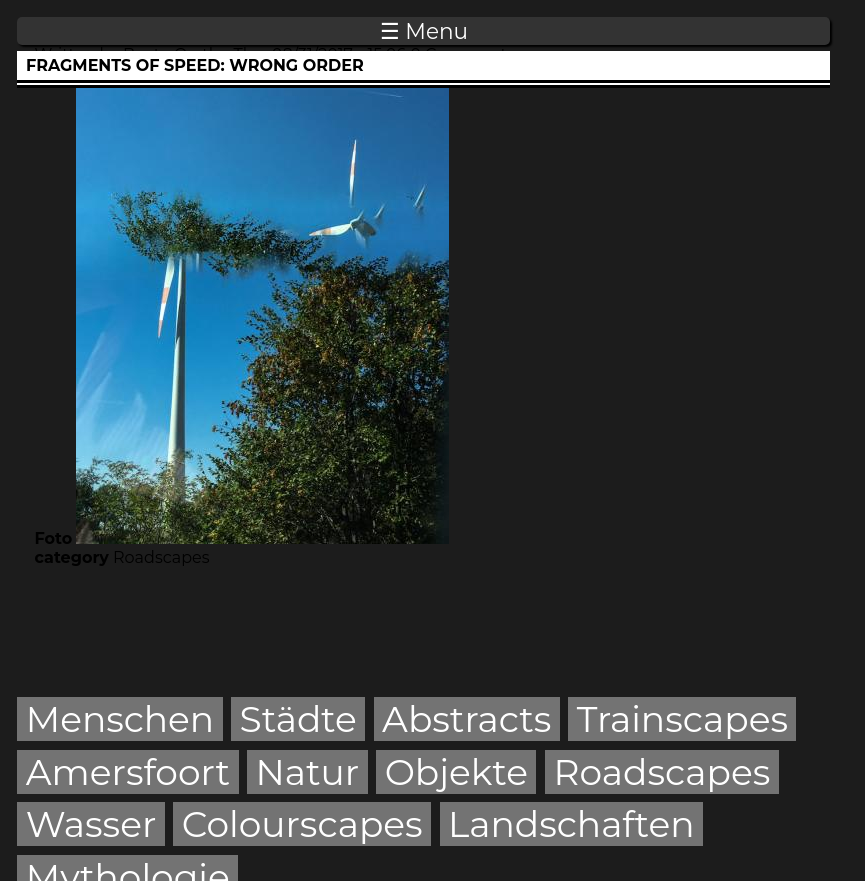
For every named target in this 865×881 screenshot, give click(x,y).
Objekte (456, 772)
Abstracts (466, 719)
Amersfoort (128, 772)
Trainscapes (682, 719)
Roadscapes (661, 772)
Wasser (91, 824)
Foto (54, 538)
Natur (307, 772)
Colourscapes (302, 824)
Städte (298, 719)
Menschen (120, 719)
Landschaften (571, 824)
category (72, 557)
